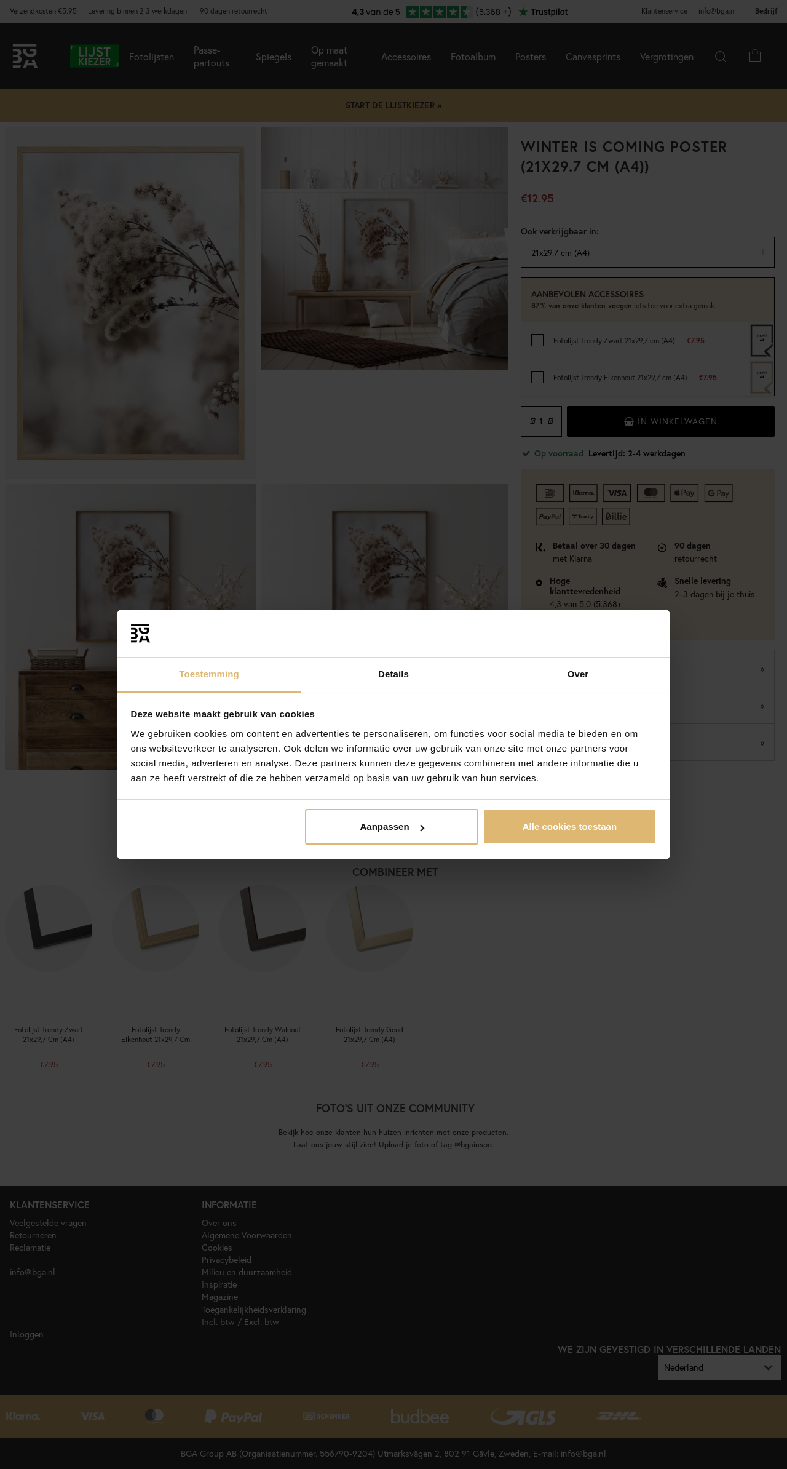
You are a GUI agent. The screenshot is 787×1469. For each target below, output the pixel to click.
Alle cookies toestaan (570, 826)
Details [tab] (393, 674)
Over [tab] (578, 674)
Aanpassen (392, 826)
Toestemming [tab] (209, 674)
